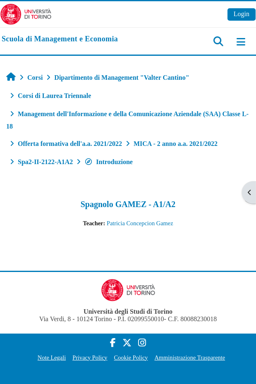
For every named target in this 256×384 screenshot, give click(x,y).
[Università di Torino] (26, 13)
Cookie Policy (131, 357)
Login (241, 13)
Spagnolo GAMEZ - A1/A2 (128, 204)
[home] (60, 39)
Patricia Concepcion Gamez (140, 223)
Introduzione (108, 161)
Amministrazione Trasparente (189, 357)
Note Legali (52, 357)
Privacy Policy (89, 357)
